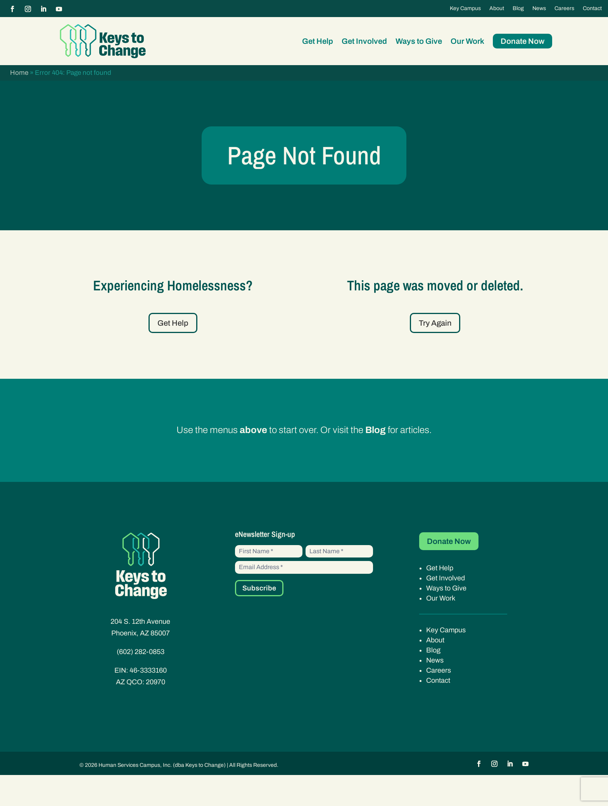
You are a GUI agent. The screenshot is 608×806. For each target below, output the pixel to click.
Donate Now (522, 41)
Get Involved (364, 41)
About (496, 8)
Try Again (435, 353)
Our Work (467, 41)
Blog (518, 8)
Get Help (317, 41)
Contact (592, 8)
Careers (564, 8)
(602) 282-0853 (140, 682)
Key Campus (465, 8)
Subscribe (259, 619)
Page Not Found (304, 171)
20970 (155, 712)
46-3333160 (148, 701)
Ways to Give (419, 41)
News (539, 8)
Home (19, 72)
